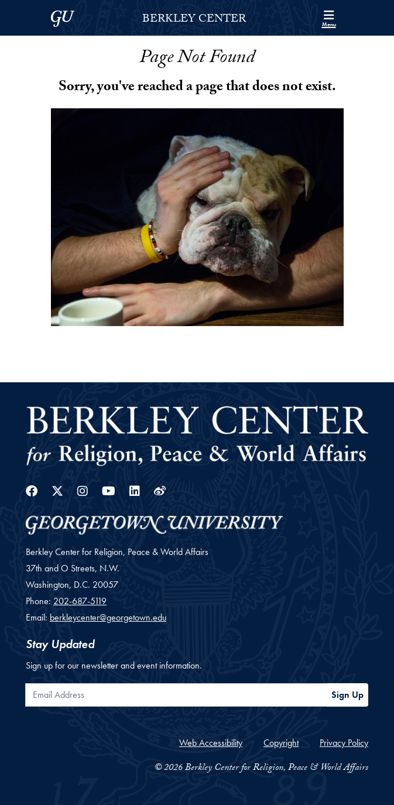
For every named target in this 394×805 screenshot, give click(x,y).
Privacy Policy (344, 743)
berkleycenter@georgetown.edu (108, 617)
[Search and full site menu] (329, 17)
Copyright (281, 743)
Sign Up (347, 694)
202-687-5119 (80, 601)
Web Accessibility (210, 743)
